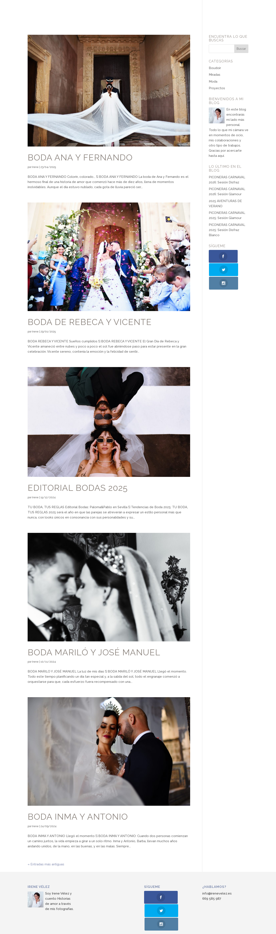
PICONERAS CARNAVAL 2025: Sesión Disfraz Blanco (227, 230)
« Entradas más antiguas (46, 864)
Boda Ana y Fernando (80, 157)
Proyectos (217, 88)
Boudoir (215, 68)
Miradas (214, 75)
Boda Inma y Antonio (78, 817)
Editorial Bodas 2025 (78, 488)
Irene (35, 167)
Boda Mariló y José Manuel (94, 652)
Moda (213, 81)
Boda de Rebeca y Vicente (90, 322)
